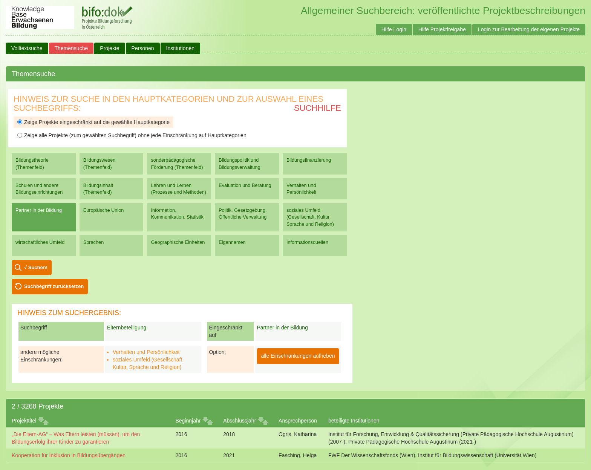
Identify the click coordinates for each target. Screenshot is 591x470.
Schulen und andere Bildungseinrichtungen (39, 188)
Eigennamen (232, 242)
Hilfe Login (393, 29)
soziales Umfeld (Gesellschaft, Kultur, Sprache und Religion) (310, 217)
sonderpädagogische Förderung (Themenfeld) (177, 163)
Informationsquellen (307, 242)
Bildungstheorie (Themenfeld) (32, 163)
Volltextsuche (27, 48)
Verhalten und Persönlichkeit (301, 188)
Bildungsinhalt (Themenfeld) (98, 188)
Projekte (109, 48)
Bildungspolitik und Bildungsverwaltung (239, 163)
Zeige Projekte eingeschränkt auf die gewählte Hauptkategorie (93, 122)
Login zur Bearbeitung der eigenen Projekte (529, 29)
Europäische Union (103, 210)
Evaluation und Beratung (245, 185)
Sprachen (93, 242)
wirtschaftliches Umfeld (39, 242)
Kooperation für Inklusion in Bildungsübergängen (69, 455)
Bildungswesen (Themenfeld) (99, 163)
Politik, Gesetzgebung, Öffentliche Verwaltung (242, 213)
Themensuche (71, 48)
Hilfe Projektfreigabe (442, 29)
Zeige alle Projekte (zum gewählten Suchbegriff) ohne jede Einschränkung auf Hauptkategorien (132, 135)
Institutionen (180, 48)
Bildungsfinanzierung (308, 160)
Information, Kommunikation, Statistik (177, 213)
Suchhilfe (317, 108)
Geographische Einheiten (178, 242)
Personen (143, 48)
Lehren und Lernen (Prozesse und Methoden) (178, 188)
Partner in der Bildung (38, 210)
